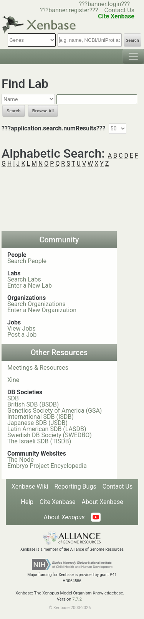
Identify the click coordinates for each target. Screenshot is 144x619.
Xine (13, 380)
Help (27, 501)
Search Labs (24, 279)
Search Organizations (36, 304)
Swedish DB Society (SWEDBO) (49, 435)
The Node (20, 459)
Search (132, 40)
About (63, 517)
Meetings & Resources (37, 367)
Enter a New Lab (29, 285)
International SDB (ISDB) (40, 416)
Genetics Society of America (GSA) (54, 410)
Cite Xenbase (58, 501)
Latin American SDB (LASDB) (46, 429)
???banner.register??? (69, 10)
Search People (26, 261)
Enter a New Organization (41, 310)
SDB (13, 398)
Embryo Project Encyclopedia (47, 465)
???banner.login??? (104, 4)
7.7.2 (77, 599)
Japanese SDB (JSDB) (37, 422)
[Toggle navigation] (133, 56)
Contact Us (119, 10)
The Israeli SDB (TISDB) (39, 441)
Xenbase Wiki (30, 486)
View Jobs (21, 328)
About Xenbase (102, 501)
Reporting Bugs (75, 486)
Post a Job (21, 334)
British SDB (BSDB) (33, 404)
